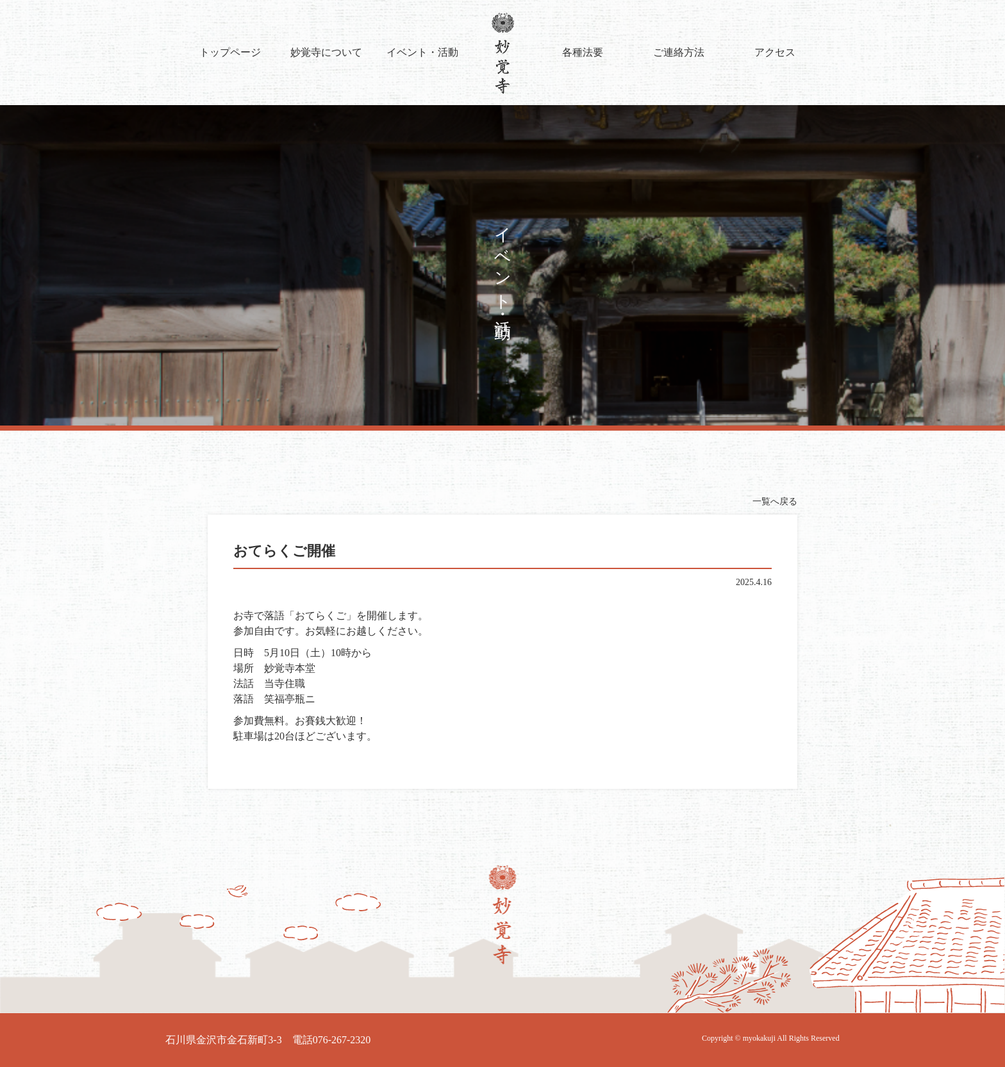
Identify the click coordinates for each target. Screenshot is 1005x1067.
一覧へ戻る (774, 501)
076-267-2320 (342, 1039)
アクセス (774, 52)
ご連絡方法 (678, 52)
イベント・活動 (422, 52)
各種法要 (582, 52)
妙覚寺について (326, 52)
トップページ (230, 52)
